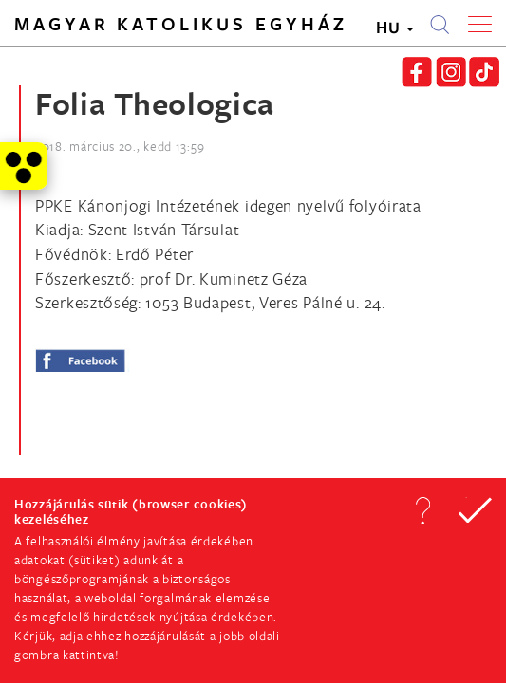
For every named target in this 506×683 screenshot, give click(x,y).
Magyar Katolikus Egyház (180, 23)
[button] (422, 510)
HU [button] (395, 27)
